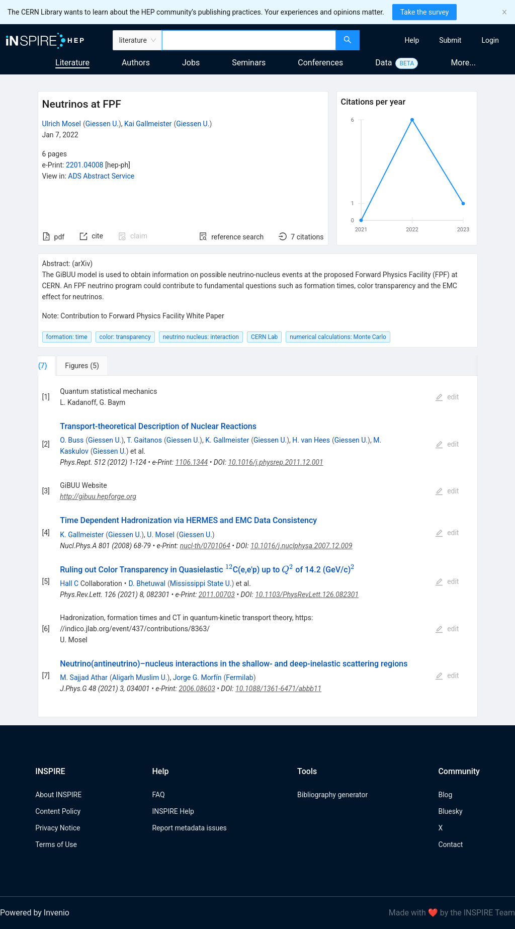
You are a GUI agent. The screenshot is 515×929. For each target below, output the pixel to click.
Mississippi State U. (201, 583)
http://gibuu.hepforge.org (98, 496)
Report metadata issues (189, 828)
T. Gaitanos (144, 440)
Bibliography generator (332, 795)
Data (383, 62)
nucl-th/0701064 (205, 546)
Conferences (320, 62)
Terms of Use (56, 844)
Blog (445, 795)
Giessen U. (102, 124)
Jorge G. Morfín (197, 677)
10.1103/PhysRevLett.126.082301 (307, 594)
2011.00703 (217, 594)
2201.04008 (85, 165)
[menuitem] (412, 40)
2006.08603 (197, 689)
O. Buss (71, 440)
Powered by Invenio (34, 912)
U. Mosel (161, 535)
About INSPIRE (58, 795)
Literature (72, 62)
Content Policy (57, 811)
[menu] (438, 40)
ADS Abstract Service (101, 176)
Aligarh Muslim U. (139, 677)
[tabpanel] (258, 546)
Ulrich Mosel (61, 124)
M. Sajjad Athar (84, 677)
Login (490, 40)
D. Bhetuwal (147, 583)
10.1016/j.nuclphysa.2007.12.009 (301, 546)
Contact (450, 844)
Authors (136, 62)
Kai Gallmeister (147, 124)
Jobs (191, 62)
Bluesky (450, 811)
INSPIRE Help (173, 811)
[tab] (69, 365)
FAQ (158, 795)
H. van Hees (311, 440)
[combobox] (249, 40)
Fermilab (239, 677)
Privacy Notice (57, 828)
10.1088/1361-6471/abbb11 (278, 689)
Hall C (69, 583)
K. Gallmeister (227, 440)
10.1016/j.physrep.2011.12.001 (275, 462)
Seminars (249, 62)
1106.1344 (192, 462)
